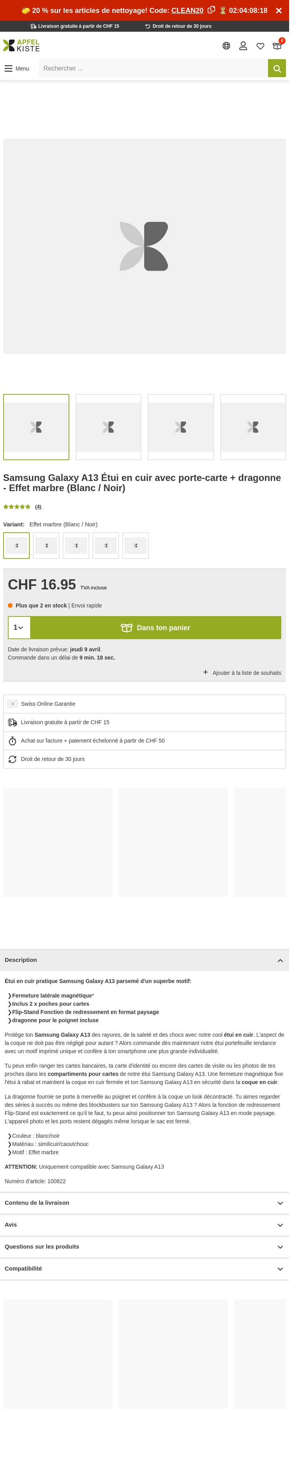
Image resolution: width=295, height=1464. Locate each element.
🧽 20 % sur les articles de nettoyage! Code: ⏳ (144, 10)
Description (144, 960)
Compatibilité (144, 1269)
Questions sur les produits (144, 1247)
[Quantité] (19, 627)
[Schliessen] (279, 10)
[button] (16, 68)
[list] (144, 246)
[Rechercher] (277, 68)
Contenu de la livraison (144, 1203)
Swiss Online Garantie (48, 704)
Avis (144, 1225)
